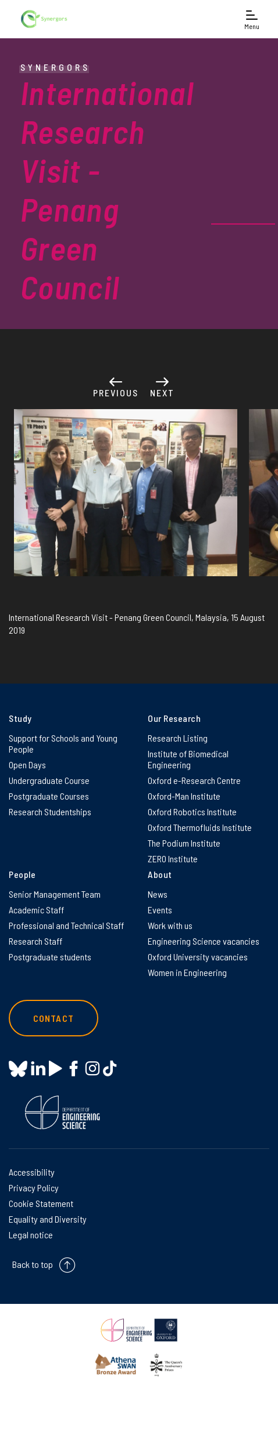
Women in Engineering (187, 972)
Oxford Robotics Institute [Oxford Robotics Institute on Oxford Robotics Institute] (192, 811)
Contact (53, 1018)
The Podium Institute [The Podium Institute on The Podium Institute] (184, 842)
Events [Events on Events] (160, 909)
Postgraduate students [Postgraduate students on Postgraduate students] (50, 956)
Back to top (32, 1264)
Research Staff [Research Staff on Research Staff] (35, 940)
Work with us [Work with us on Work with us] (170, 925)
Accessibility (32, 1171)
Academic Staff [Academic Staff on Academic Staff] (36, 909)
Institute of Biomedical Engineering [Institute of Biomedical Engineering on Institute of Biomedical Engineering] (188, 759)
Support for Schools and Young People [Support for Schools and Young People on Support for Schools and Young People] (63, 743)
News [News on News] (157, 893)
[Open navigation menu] (251, 19)
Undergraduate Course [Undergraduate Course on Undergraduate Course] (49, 780)
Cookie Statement (41, 1203)
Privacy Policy (34, 1187)
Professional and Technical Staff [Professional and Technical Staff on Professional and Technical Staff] (66, 925)
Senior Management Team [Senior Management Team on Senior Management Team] (55, 893)
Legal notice (31, 1234)
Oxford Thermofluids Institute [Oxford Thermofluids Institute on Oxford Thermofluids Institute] (200, 827)
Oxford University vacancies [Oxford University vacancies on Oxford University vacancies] (198, 956)
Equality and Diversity (48, 1218)
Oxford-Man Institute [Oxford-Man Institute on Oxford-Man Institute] (184, 795)
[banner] (44, 18)
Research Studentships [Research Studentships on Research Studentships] (50, 811)
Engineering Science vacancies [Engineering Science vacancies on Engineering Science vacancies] (203, 940)
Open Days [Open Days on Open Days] (27, 764)
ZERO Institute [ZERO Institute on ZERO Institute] (173, 858)
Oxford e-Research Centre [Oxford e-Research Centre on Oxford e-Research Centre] (194, 780)
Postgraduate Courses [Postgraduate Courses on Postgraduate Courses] (49, 795)
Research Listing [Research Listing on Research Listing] (178, 737)
